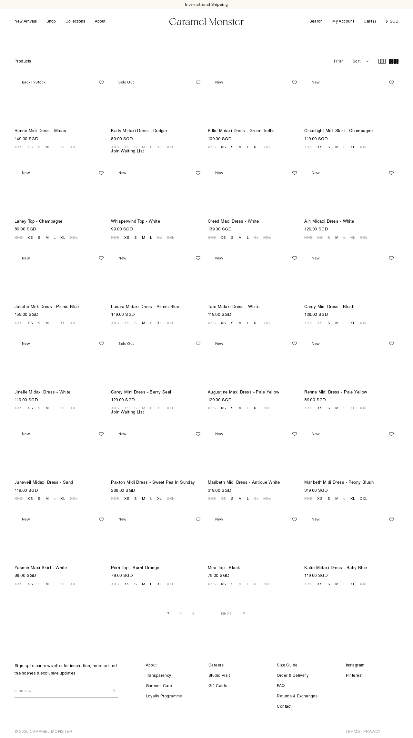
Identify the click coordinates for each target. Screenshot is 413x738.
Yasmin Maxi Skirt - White (41, 566)
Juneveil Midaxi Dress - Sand (44, 481)
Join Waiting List (127, 149)
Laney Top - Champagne (39, 220)
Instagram (355, 663)
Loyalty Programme (164, 694)
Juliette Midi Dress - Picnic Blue (47, 305)
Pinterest (354, 673)
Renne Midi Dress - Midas (40, 129)
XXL (73, 144)
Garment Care (159, 684)
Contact (284, 704)
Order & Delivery (292, 673)
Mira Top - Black (224, 566)
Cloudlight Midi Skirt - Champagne (338, 129)
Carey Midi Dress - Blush (329, 305)
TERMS (352, 729)
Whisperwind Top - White (135, 220)
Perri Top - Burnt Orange (135, 566)
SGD (392, 21)
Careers (216, 663)
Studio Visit (219, 673)
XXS (19, 144)
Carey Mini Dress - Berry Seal (141, 390)
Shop (51, 20)
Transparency (158, 673)
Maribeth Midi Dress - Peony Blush (339, 481)
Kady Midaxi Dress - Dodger (139, 129)
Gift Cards (217, 684)
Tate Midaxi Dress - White (234, 305)
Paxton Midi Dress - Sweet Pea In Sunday (153, 481)
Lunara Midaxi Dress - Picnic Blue (145, 305)
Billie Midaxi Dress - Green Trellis (241, 129)
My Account (343, 21)
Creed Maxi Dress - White (233, 220)
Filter (338, 59)
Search (316, 21)
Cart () (370, 20)
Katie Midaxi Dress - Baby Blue (335, 566)
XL (62, 144)
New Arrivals (26, 20)
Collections (75, 20)
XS (30, 144)
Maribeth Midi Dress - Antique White (244, 481)
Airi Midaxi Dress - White (329, 220)
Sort (356, 59)
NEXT (226, 611)
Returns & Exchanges (297, 694)
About (100, 20)
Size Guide (287, 663)
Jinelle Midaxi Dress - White (43, 390)
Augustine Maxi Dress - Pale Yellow (243, 390)
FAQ (281, 684)
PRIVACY (371, 729)
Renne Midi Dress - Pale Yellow (335, 390)
